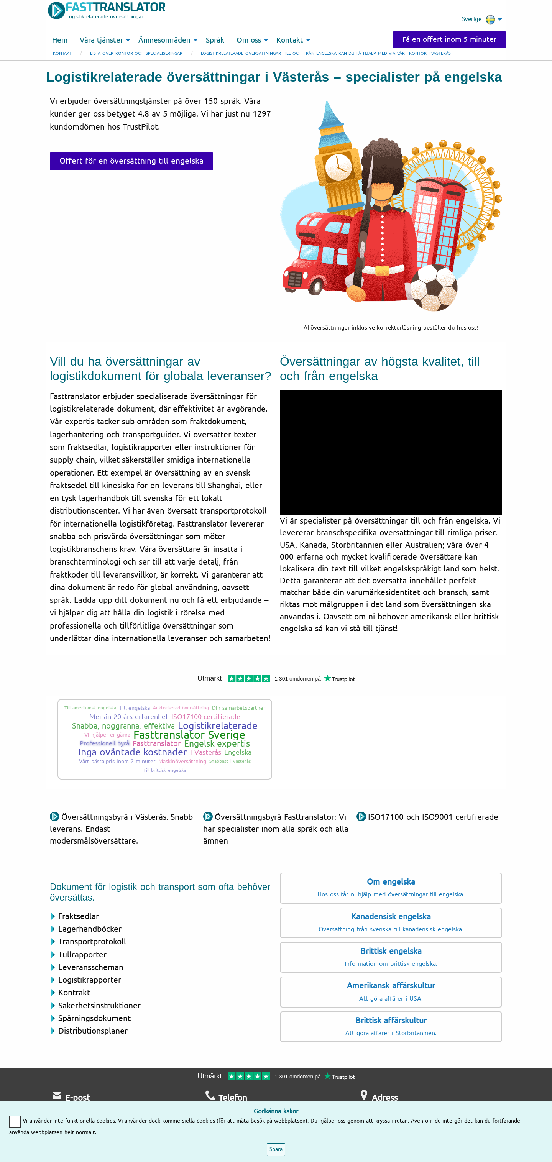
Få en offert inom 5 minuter (449, 39)
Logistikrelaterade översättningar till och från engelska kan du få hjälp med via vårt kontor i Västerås (326, 53)
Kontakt (62, 53)
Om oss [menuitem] (249, 40)
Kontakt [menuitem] (289, 40)
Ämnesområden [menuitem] (164, 40)
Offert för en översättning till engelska (131, 161)
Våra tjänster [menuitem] (101, 40)
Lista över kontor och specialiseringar (136, 53)
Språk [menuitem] (215, 40)
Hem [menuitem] (59, 40)
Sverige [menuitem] (478, 20)
